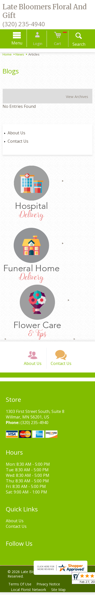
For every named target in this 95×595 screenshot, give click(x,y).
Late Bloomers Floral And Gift (45, 11)
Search (75, 44)
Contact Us (18, 141)
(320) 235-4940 (24, 24)
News (19, 54)
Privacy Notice (50, 586)
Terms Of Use (20, 586)
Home (7, 54)
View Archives (77, 96)
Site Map (60, 592)
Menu (19, 43)
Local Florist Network (29, 592)
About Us (16, 133)
